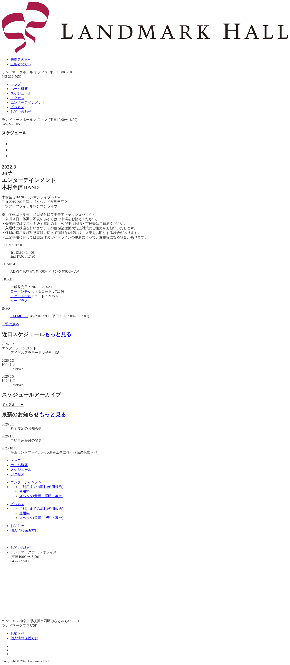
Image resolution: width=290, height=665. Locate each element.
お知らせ (17, 526)
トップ (15, 84)
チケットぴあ (20, 296)
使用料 (24, 491)
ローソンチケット (24, 291)
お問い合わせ (20, 111)
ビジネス (17, 107)
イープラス (19, 300)
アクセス (17, 98)
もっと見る (58, 334)
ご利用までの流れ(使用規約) (41, 487)
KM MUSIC (19, 316)
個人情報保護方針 (24, 530)
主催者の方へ (20, 64)
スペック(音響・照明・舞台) (41, 496)
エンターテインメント (27, 102)
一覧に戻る (10, 324)
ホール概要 (19, 89)
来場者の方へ (20, 59)
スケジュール (20, 93)
